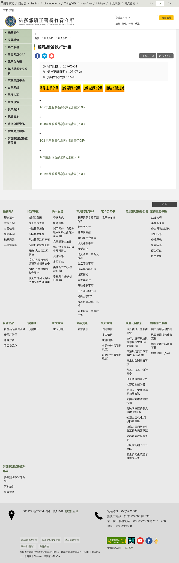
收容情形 (107, 334)
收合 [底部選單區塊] (164, 204)
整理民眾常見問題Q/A (88, 219)
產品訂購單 (10, 334)
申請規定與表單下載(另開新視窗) (137, 353)
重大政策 (13, 102)
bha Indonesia (52, 3)
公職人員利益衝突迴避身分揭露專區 (137, 428)
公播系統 (156, 239)
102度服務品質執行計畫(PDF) (61, 157)
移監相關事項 (86, 285)
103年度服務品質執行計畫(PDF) (62, 140)
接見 (117, 23)
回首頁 (22, 3)
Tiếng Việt (70, 3)
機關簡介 (13, 32)
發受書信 (83, 248)
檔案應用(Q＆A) (160, 353)
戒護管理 (156, 217)
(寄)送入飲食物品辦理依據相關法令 (39, 261)
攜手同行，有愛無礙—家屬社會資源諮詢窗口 (63, 232)
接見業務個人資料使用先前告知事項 (39, 279)
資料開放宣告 (72, 540)
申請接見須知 (36, 228)
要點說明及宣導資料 (14, 479)
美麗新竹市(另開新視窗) (62, 268)
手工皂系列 (10, 345)
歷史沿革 (9, 217)
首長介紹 (9, 223)
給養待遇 (156, 245)
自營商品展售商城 (14, 329)
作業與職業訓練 (160, 228)
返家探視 (83, 274)
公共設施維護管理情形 (137, 400)
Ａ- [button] (151, 3)
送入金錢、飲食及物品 (88, 256)
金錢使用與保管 (87, 237)
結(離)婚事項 (85, 296)
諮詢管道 (9, 491)
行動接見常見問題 (39, 245)
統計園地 (13, 116)
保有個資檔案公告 (137, 378)
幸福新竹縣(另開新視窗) (62, 278)
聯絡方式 (58, 217)
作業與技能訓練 (87, 268)
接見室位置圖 (36, 223)
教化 (124, 23)
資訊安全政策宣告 (51, 540)
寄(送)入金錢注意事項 (39, 252)
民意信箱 (130, 3)
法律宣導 (58, 256)
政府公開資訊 (16, 123)
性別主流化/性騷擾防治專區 (136, 419)
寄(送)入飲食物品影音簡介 (39, 270)
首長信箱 (8, 10)
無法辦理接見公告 (18, 71)
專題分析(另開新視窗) (111, 347)
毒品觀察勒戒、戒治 (88, 303)
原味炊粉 (9, 340)
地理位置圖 (71, 511)
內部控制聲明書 (136, 384)
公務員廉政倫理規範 (137, 437)
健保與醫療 (84, 232)
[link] (37, 56)
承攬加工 (13, 94)
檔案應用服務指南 (161, 329)
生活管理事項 (86, 263)
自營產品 (13, 87)
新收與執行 (84, 226)
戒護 (137, 23)
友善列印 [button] (166, 55)
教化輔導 (156, 234)
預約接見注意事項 (39, 239)
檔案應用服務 (16, 131)
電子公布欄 (15, 61)
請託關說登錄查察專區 (18, 140)
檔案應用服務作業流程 (161, 336)
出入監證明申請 (87, 290)
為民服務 (13, 47)
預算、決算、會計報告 (137, 371)
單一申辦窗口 (28, 546)
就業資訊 (13, 109)
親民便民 (156, 256)
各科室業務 (10, 245)
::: (2, 1)
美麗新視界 (157, 223)
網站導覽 (8, 3)
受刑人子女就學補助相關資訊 (137, 391)
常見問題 (114, 3)
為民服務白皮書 (62, 241)
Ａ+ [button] (169, 3)
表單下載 (58, 261)
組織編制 (9, 234)
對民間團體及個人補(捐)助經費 (137, 410)
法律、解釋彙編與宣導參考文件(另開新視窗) (137, 342)
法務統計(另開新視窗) (111, 356)
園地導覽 (107, 329)
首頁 (37, 38)
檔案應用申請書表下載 (161, 345)
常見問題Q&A (16, 54)
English (35, 3)
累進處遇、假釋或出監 (88, 312)
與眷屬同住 (84, 279)
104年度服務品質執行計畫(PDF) (62, 124)
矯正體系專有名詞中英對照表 (63, 248)
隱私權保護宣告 (29, 540)
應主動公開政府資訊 (137, 362)
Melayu (100, 3)
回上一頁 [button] (149, 55)
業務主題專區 (16, 80)
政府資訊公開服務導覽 (137, 330)
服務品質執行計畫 (54, 47)
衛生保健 (156, 250)
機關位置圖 (35, 217)
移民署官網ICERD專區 (137, 446)
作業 (131, 23)
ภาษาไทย (86, 3)
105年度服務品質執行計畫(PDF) (62, 107)
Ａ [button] (160, 3)
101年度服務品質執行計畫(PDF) (62, 174)
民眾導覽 (13, 39)
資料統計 (9, 486)
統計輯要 (107, 340)
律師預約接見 (36, 234)
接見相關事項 (86, 243)
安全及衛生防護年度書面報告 (137, 456)
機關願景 (9, 239)
